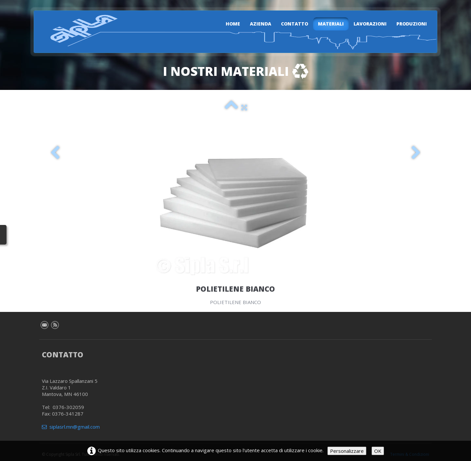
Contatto (294, 24)
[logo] (80, 30)
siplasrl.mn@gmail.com (71, 426)
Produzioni (411, 24)
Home (233, 24)
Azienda (260, 24)
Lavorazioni (370, 24)
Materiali (331, 24)
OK (377, 451)
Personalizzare (347, 451)
